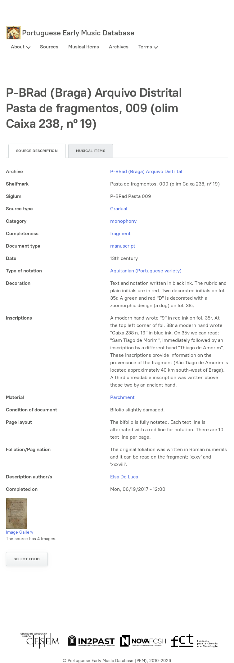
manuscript (122, 246)
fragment (120, 233)
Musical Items (83, 47)
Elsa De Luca (124, 477)
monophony (123, 221)
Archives (118, 47)
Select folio (27, 559)
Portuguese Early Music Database (78, 32)
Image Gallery (19, 532)
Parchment (122, 397)
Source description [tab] (37, 151)
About (18, 47)
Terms (145, 47)
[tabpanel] (117, 330)
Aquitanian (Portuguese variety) (146, 271)
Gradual (118, 209)
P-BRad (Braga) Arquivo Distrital (146, 171)
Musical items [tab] (91, 151)
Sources (49, 47)
